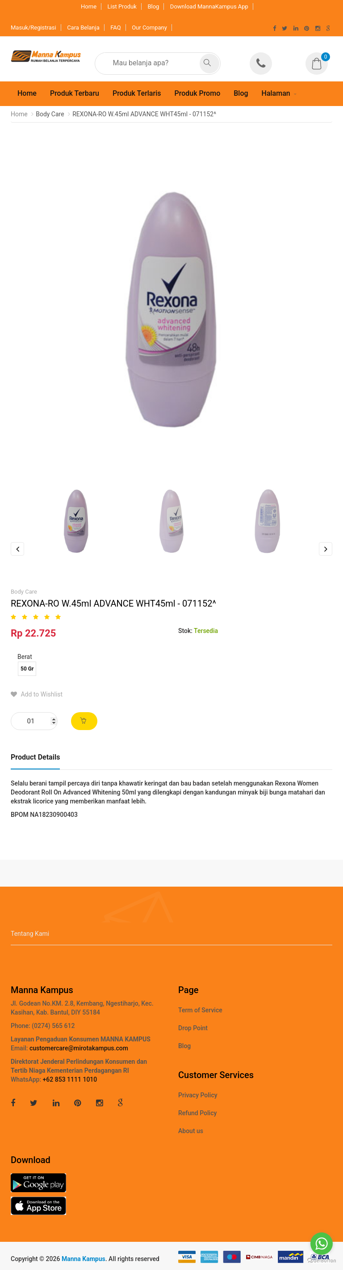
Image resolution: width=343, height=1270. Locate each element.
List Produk (122, 6)
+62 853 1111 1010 (70, 1079)
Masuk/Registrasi (33, 27)
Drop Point (193, 1028)
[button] (318, 57)
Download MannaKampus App (209, 6)
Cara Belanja (83, 27)
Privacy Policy (198, 1095)
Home (88, 6)
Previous (17, 549)
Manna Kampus (83, 1258)
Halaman (276, 93)
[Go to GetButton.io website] (321, 1261)
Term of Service (200, 1010)
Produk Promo (197, 93)
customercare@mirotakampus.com (78, 1048)
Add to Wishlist (37, 694)
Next (325, 549)
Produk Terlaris (137, 93)
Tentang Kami (30, 933)
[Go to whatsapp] (321, 1243)
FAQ (115, 27)
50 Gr (27, 669)
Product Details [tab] (35, 757)
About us (190, 1130)
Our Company (149, 27)
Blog (153, 6)
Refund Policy (197, 1113)
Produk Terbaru (74, 93)
